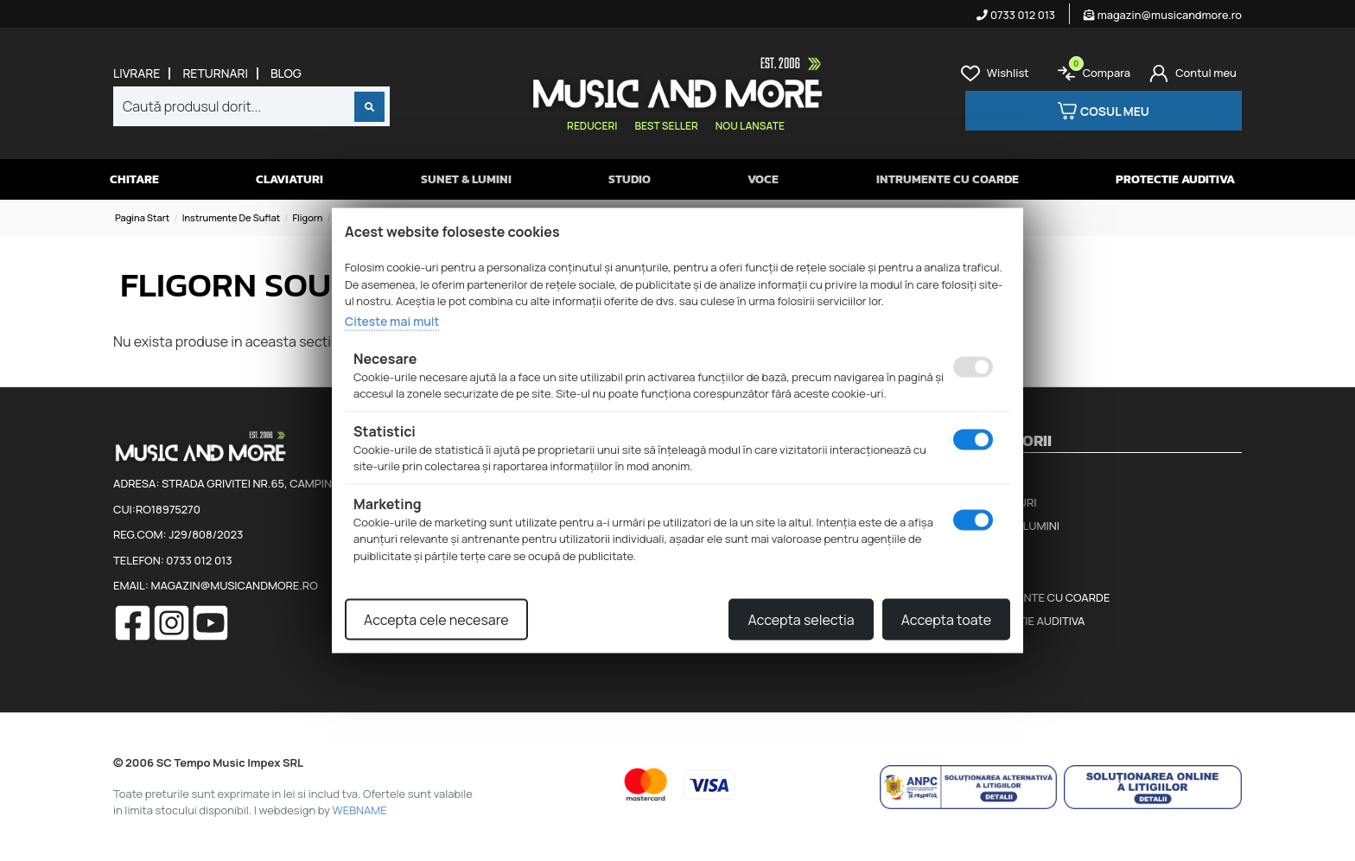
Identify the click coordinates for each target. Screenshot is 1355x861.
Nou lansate (750, 125)
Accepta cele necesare (436, 619)
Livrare (136, 73)
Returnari (215, 73)
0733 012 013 (1015, 14)
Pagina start (142, 217)
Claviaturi (289, 179)
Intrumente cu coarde (947, 179)
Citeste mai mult (392, 320)
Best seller (665, 125)
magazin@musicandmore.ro (1163, 14)
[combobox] (251, 106)
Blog (286, 73)
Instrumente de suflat (231, 217)
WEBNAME (360, 810)
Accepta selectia (800, 619)
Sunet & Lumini (466, 179)
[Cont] (1193, 73)
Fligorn (307, 217)
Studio (629, 179)
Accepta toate (946, 619)
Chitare (134, 179)
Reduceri (592, 125)
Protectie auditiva (1175, 179)
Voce (763, 179)
